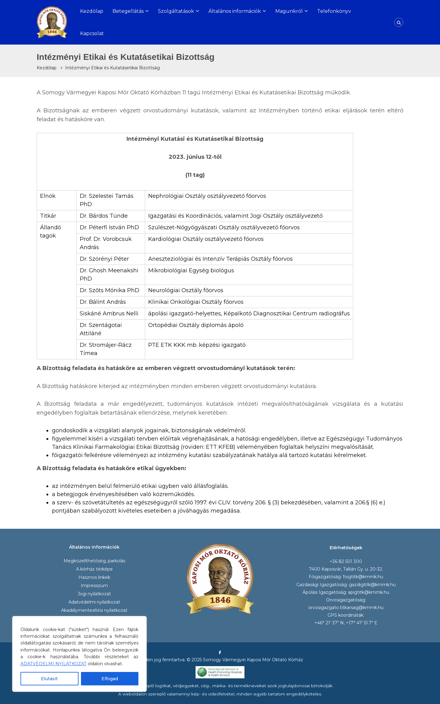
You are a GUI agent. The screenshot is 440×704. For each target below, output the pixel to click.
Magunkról (289, 11)
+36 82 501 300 (346, 561)
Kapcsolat (92, 33)
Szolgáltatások (176, 11)
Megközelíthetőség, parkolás (94, 561)
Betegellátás (128, 11)
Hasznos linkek (94, 577)
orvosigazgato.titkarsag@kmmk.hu (345, 607)
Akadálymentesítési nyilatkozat (94, 610)
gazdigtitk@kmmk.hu (372, 584)
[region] (79, 654)
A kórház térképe (94, 569)
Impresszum (94, 585)
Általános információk (234, 11)
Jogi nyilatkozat (94, 594)
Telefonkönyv (334, 11)
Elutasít (49, 678)
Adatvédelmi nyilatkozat (94, 602)
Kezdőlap (91, 11)
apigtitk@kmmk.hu (368, 592)
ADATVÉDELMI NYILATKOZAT (53, 663)
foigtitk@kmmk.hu (363, 576)
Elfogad (109, 678)
